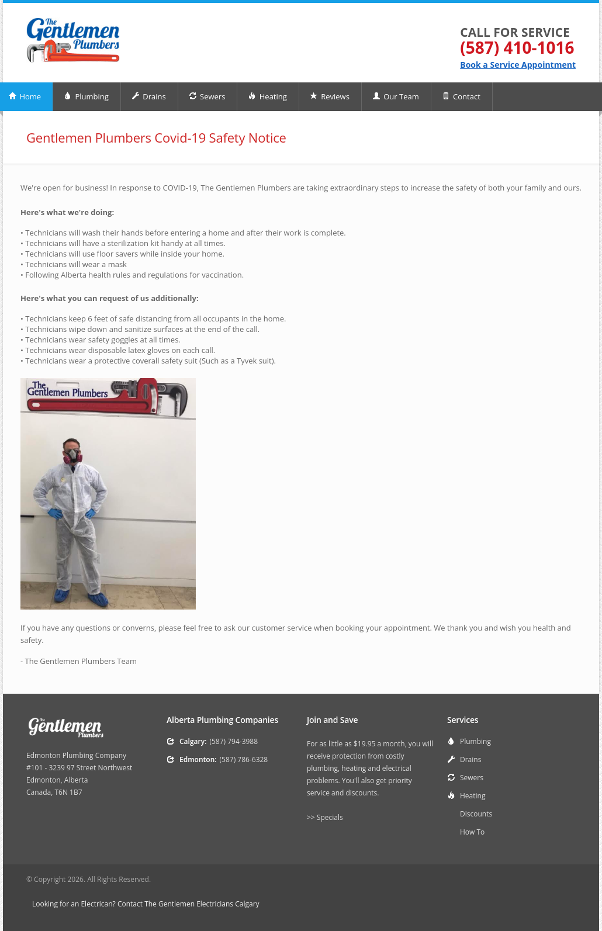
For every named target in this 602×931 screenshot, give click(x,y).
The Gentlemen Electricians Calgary (201, 904)
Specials (330, 817)
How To (472, 832)
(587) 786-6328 (244, 759)
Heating (267, 96)
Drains (149, 96)
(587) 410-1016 (517, 47)
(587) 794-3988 (233, 741)
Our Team (395, 96)
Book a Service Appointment (518, 64)
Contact (461, 96)
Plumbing (86, 96)
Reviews (330, 96)
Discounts (476, 814)
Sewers (207, 96)
